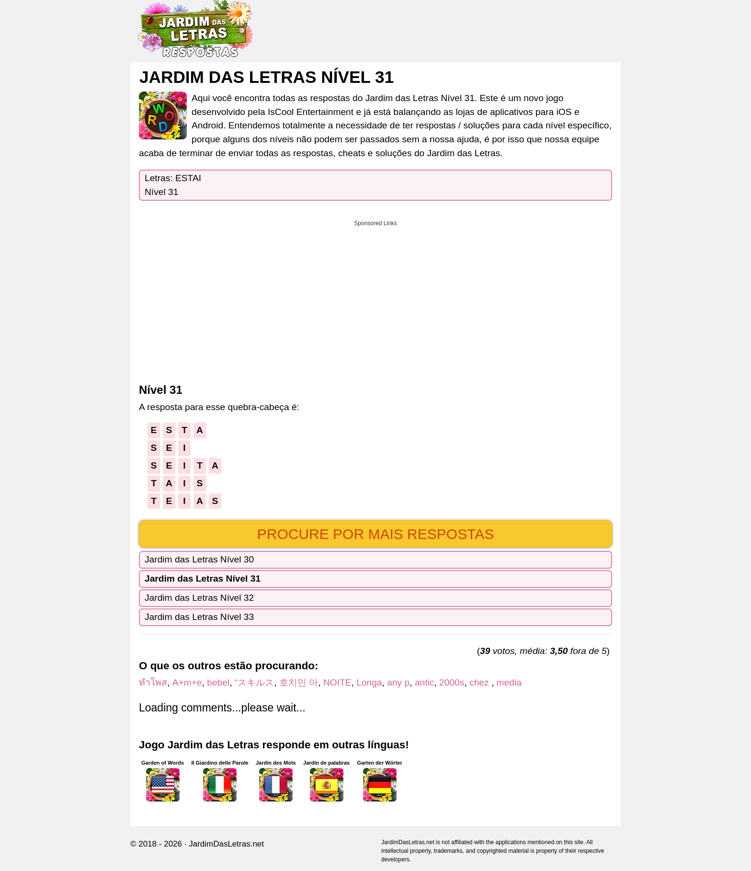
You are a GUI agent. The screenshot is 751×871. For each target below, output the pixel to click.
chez (480, 682)
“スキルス (254, 682)
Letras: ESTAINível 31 (173, 185)
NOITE (337, 682)
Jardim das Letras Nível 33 (199, 617)
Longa (369, 682)
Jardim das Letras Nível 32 (199, 598)
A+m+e (187, 682)
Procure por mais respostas (375, 534)
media (509, 682)
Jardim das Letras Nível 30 (199, 559)
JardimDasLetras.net (226, 843)
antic (424, 682)
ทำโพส (153, 682)
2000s (451, 682)
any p (398, 682)
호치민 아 (298, 682)
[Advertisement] (375, 298)
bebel (218, 682)
